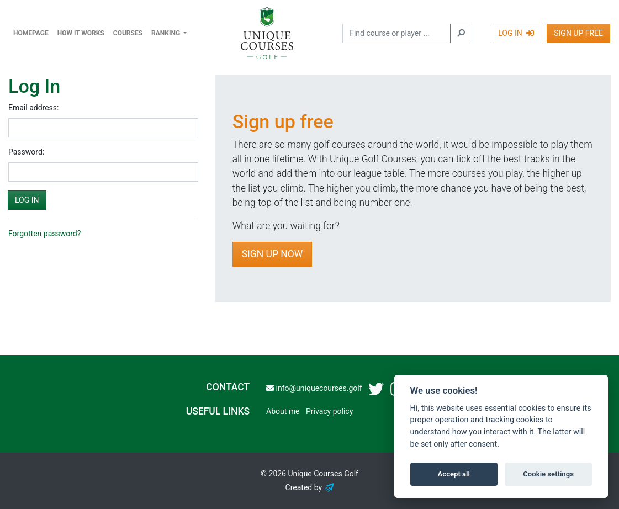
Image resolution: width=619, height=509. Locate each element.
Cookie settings (548, 474)
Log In (516, 33)
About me (282, 411)
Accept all (454, 474)
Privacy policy (329, 411)
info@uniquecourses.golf (314, 388)
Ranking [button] (166, 33)
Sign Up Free (578, 33)
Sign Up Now (272, 253)
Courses (127, 33)
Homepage (31, 33)
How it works (80, 33)
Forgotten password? (44, 233)
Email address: (33, 107)
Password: (26, 151)
